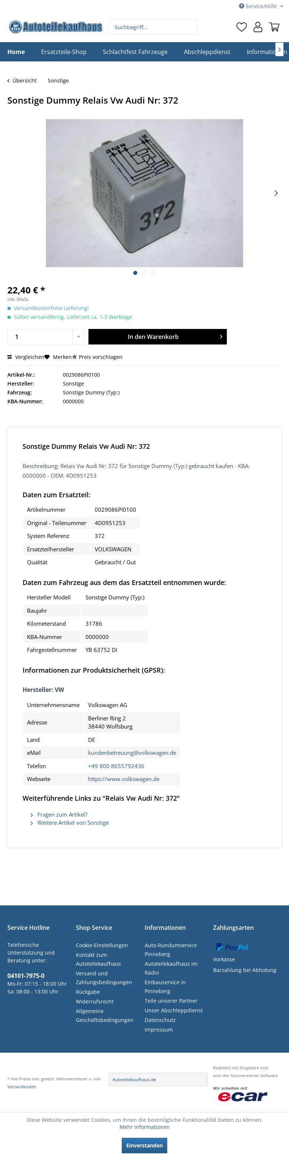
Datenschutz (160, 1019)
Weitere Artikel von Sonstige (70, 822)
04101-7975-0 (25, 976)
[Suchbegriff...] (153, 27)
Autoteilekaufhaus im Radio (171, 968)
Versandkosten (21, 1086)
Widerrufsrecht (95, 1001)
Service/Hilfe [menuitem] (258, 6)
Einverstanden (144, 1145)
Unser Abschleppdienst (174, 1010)
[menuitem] (153, 27)
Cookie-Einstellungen (102, 945)
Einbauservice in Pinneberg (165, 987)
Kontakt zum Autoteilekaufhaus (98, 959)
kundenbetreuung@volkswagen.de (132, 752)
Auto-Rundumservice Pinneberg (171, 950)
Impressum (159, 1029)
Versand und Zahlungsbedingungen (104, 978)
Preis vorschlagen (100, 356)
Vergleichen (25, 356)
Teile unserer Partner (171, 1000)
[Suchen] (191, 27)
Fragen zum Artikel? (59, 814)
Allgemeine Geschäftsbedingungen (105, 1015)
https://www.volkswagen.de (123, 779)
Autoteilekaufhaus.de (134, 1079)
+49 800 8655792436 (116, 766)
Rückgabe (88, 991)
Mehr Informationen (145, 1126)
